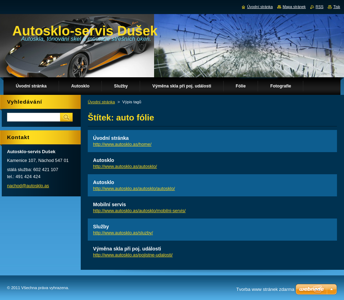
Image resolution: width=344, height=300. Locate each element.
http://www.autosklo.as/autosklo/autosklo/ (134, 188)
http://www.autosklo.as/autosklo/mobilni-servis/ (139, 210)
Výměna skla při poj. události (127, 249)
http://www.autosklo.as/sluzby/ (123, 232)
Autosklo (103, 160)
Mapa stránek (294, 7)
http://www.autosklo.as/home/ (122, 144)
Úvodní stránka (101, 102)
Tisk (336, 7)
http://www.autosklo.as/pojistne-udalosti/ (133, 254)
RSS (319, 7)
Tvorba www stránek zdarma (265, 289)
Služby (101, 226)
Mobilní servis (109, 204)
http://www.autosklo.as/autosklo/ (125, 166)
